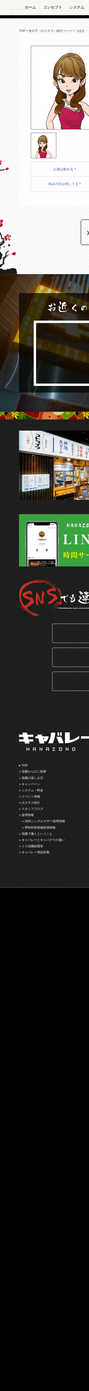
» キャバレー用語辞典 (34, 852)
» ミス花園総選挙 (31, 846)
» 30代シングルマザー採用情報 (43, 821)
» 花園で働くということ (35, 834)
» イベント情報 (29, 796)
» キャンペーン (29, 784)
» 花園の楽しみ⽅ (31, 778)
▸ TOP (23, 765)
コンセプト (52, 7)
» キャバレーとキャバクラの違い (42, 840)
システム (76, 7)
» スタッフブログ (31, 809)
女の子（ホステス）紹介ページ (50, 31)
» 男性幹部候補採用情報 (39, 827)
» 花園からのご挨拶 (32, 771)
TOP (22, 31)
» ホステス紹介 (29, 802)
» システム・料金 (31, 790)
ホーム (30, 7)
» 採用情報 (26, 815)
